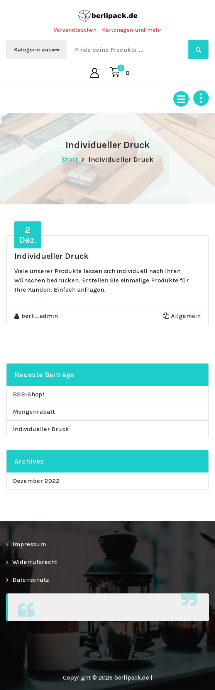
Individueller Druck (41, 429)
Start (69, 159)
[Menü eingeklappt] (181, 99)
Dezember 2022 (36, 480)
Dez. (28, 234)
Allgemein (186, 316)
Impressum (29, 544)
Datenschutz (30, 579)
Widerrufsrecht (34, 562)
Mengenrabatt (34, 411)
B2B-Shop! (28, 394)
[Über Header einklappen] (201, 98)
